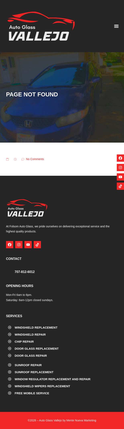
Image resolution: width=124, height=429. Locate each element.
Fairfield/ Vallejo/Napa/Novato (36, 267)
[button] (116, 26)
